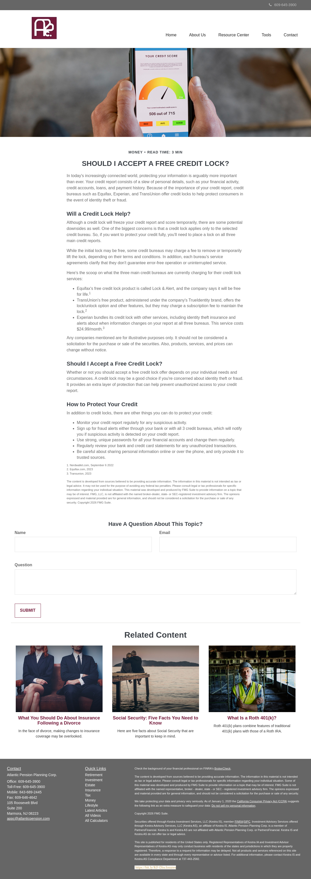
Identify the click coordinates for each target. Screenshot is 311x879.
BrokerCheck (223, 768)
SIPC (247, 821)
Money (90, 800)
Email (164, 532)
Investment (93, 780)
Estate (90, 785)
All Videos (93, 815)
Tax (88, 795)
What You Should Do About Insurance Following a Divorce (59, 720)
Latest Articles (96, 810)
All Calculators (96, 821)
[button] (197, 29)
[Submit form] (28, 611)
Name (20, 532)
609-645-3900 (282, 5)
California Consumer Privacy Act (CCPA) (262, 801)
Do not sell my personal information (233, 805)
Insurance (93, 790)
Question (23, 565)
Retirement (93, 775)
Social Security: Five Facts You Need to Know (155, 720)
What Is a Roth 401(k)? (251, 717)
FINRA (239, 821)
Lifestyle (91, 805)
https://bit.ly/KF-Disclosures (156, 867)
